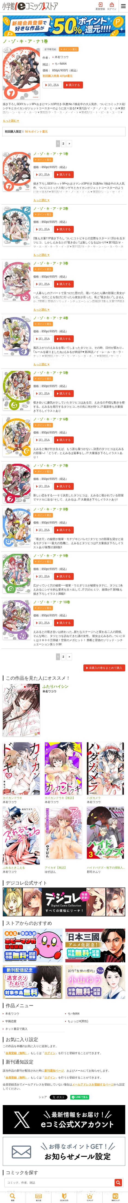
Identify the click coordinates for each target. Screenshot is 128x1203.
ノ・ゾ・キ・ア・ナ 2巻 (50, 208)
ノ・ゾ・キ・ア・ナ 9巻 (50, 556)
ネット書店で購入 (16, 1028)
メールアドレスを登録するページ (93, 1084)
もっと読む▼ (11, 120)
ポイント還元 (70, 49)
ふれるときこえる (14, 867)
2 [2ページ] (63, 143)
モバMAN (61, 63)
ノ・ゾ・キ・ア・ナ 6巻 (50, 419)
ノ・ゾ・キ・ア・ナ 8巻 (50, 509)
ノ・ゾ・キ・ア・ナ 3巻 (50, 263)
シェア (43, 1097)
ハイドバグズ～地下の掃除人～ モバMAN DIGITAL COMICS (106, 867)
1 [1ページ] (58, 143)
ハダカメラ (94, 798)
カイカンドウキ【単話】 (60, 798)
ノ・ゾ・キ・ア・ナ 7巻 (50, 465)
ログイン (111, 6)
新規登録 (100, 6)
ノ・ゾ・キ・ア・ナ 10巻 (51, 602)
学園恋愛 (10, 1021)
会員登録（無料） (17, 1053)
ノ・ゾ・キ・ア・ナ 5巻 (50, 373)
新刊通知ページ (54, 1070)
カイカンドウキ (12, 798)
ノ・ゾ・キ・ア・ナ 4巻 (50, 318)
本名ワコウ (62, 57)
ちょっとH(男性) (78, 1021)
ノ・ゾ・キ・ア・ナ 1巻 (50, 154)
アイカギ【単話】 (56, 867)
